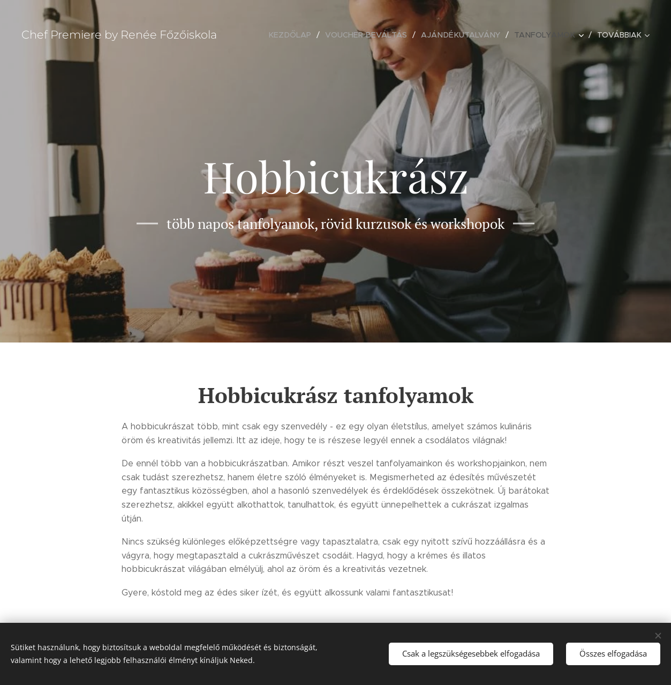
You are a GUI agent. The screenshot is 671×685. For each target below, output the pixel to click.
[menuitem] (301, 34)
